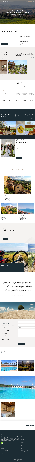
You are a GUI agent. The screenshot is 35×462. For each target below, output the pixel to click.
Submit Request (21, 343)
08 (23, 75)
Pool (10, 92)
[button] (2, 257)
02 (15, 75)
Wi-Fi (3, 92)
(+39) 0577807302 (9, 340)
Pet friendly (3, 100)
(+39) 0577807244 (3, 452)
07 (22, 75)
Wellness (31, 100)
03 (16, 75)
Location (10, 100)
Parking (24, 100)
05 (19, 75)
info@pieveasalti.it (6, 334)
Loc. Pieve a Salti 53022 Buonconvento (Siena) (8, 333)
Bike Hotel (17, 100)
